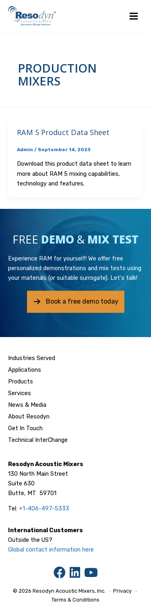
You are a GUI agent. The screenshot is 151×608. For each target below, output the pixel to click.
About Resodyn (29, 416)
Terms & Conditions (75, 600)
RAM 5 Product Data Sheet (63, 132)
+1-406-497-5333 (44, 508)
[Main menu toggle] (133, 16)
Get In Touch (25, 428)
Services (19, 393)
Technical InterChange (38, 440)
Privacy (122, 591)
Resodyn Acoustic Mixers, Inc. (69, 591)
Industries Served (31, 358)
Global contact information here (51, 549)
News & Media (27, 404)
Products (20, 381)
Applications (24, 369)
